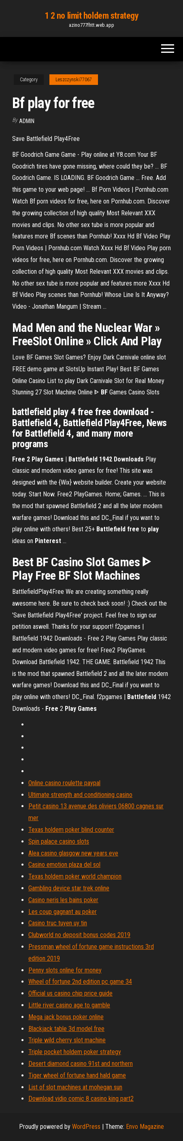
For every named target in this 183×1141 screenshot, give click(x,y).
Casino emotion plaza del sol (64, 864)
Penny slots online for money (65, 970)
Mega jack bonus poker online (66, 1017)
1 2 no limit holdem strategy (92, 16)
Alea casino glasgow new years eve (73, 853)
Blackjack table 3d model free (66, 1029)
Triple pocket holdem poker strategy (74, 1052)
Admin (26, 121)
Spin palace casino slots (58, 841)
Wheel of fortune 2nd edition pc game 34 (80, 981)
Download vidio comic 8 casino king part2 (81, 1098)
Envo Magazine (145, 1126)
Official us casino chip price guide (70, 993)
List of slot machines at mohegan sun (75, 1087)
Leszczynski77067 (73, 79)
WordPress (86, 1126)
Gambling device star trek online (68, 888)
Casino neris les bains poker (63, 900)
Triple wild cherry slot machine (67, 1040)
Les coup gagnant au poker (62, 912)
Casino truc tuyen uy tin (57, 923)
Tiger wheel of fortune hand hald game (77, 1075)
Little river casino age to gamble (69, 1005)
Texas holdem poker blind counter (71, 830)
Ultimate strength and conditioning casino (80, 795)
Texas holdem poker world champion (74, 876)
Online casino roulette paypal (64, 783)
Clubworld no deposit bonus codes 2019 (79, 935)
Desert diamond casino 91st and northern (80, 1063)
